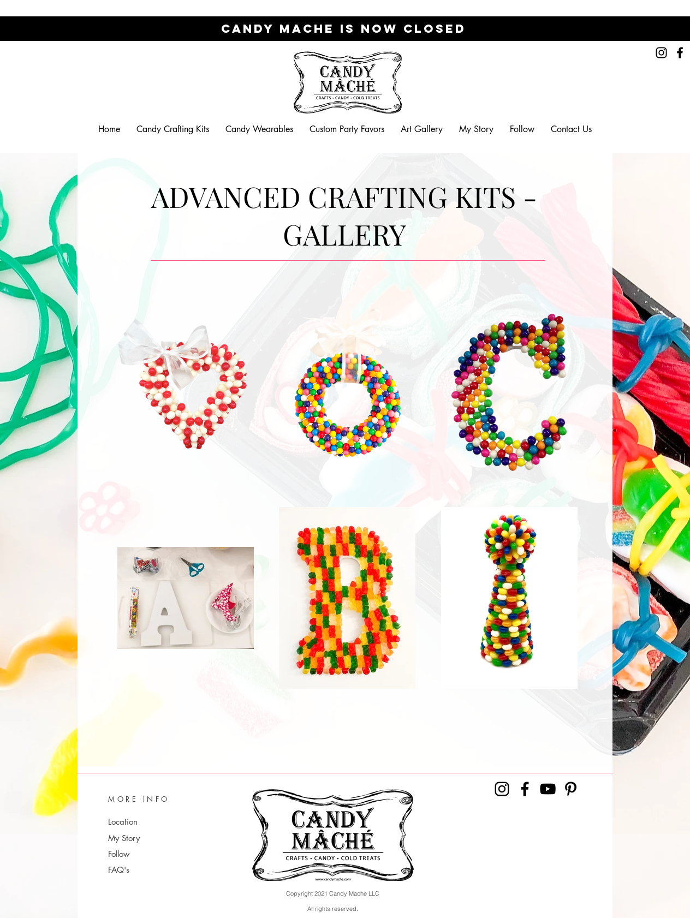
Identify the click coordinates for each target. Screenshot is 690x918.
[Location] (149, 821)
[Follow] (157, 854)
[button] (172, 129)
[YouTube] (547, 788)
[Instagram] (661, 52)
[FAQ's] (157, 869)
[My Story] (157, 838)
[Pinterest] (570, 788)
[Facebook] (680, 52)
